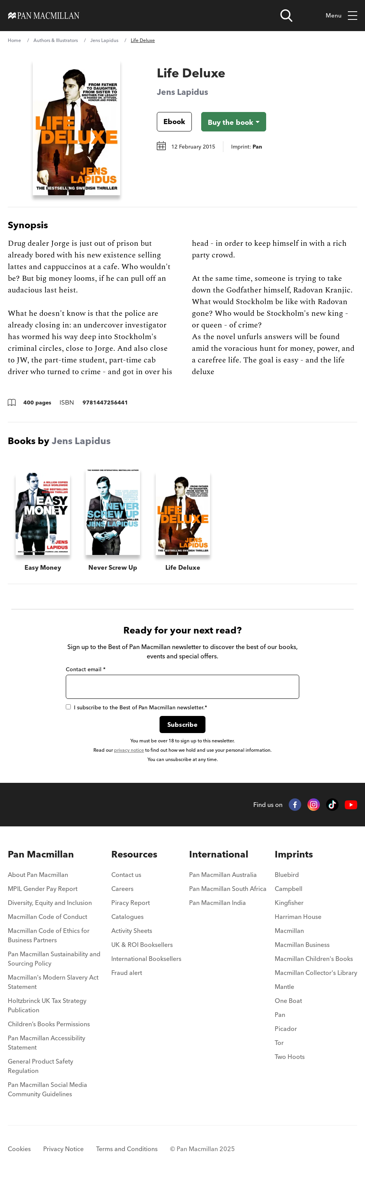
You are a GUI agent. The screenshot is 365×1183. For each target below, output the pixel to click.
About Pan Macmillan (38, 874)
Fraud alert (126, 972)
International (218, 854)
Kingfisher (289, 902)
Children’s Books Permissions (49, 1024)
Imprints (294, 854)
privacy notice (129, 750)
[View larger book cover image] (76, 127)
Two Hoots (290, 1056)
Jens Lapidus (104, 40)
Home (14, 40)
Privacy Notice (63, 1149)
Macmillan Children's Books (314, 958)
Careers (122, 888)
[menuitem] (55, 877)
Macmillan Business (302, 944)
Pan (280, 1014)
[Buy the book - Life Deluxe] (234, 121)
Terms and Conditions (127, 1149)
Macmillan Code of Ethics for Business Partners (48, 935)
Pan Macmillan (41, 854)
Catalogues (127, 916)
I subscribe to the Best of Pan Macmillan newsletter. (136, 707)
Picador (286, 1028)
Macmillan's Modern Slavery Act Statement (53, 981)
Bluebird (287, 874)
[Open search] (286, 15)
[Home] (44, 15)
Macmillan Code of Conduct (47, 916)
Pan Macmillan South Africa (228, 888)
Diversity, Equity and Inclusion (50, 902)
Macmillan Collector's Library (316, 972)
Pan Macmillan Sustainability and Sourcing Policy (54, 958)
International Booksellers (146, 958)
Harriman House (298, 916)
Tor (279, 1042)
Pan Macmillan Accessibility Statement (46, 1042)
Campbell (288, 888)
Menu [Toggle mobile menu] (341, 16)
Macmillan (289, 930)
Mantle (284, 986)
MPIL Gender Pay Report (42, 888)
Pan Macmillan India (217, 902)
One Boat (288, 1000)
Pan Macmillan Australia (223, 874)
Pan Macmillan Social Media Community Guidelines (47, 1089)
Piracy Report (130, 902)
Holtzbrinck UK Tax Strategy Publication (47, 1005)
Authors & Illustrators (55, 40)
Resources (134, 854)
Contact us (126, 874)
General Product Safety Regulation (40, 1065)
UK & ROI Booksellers (142, 944)
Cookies (19, 1149)
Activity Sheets (131, 930)
